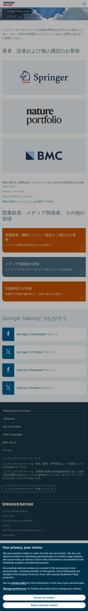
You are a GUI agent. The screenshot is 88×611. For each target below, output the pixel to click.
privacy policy (19, 583)
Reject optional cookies (44, 605)
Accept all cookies (44, 597)
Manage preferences (14, 588)
